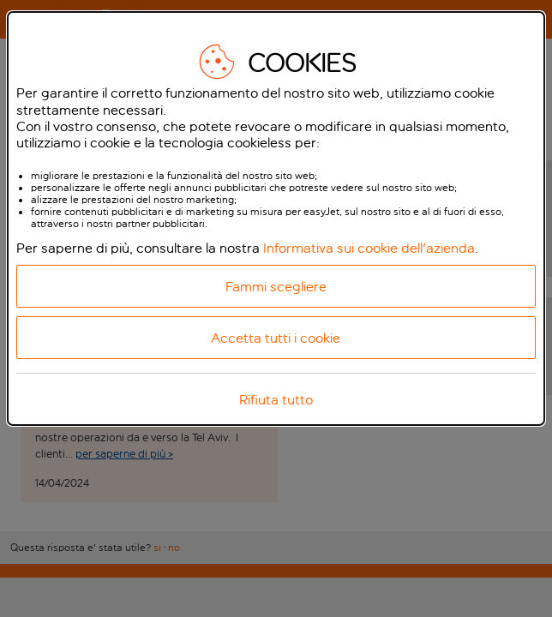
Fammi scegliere (276, 287)
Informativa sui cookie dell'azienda (369, 248)
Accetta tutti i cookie (275, 338)
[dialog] (275, 218)
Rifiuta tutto (276, 400)
